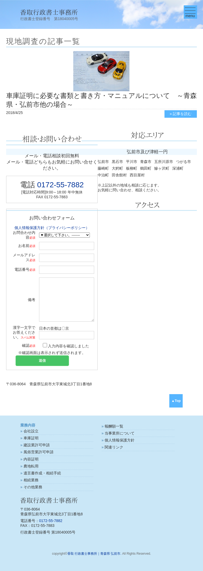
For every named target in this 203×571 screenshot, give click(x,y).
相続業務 (31, 480)
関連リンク (114, 447)
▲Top (176, 401)
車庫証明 (31, 438)
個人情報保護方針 (120, 440)
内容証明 (31, 459)
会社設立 (31, 431)
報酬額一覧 (114, 426)
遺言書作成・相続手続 (42, 473)
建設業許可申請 (37, 445)
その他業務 (33, 487)
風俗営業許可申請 (38, 452)
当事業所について (120, 433)
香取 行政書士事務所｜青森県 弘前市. (94, 553)
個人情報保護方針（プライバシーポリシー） (51, 228)
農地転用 (31, 466)
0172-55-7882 (60, 185)
